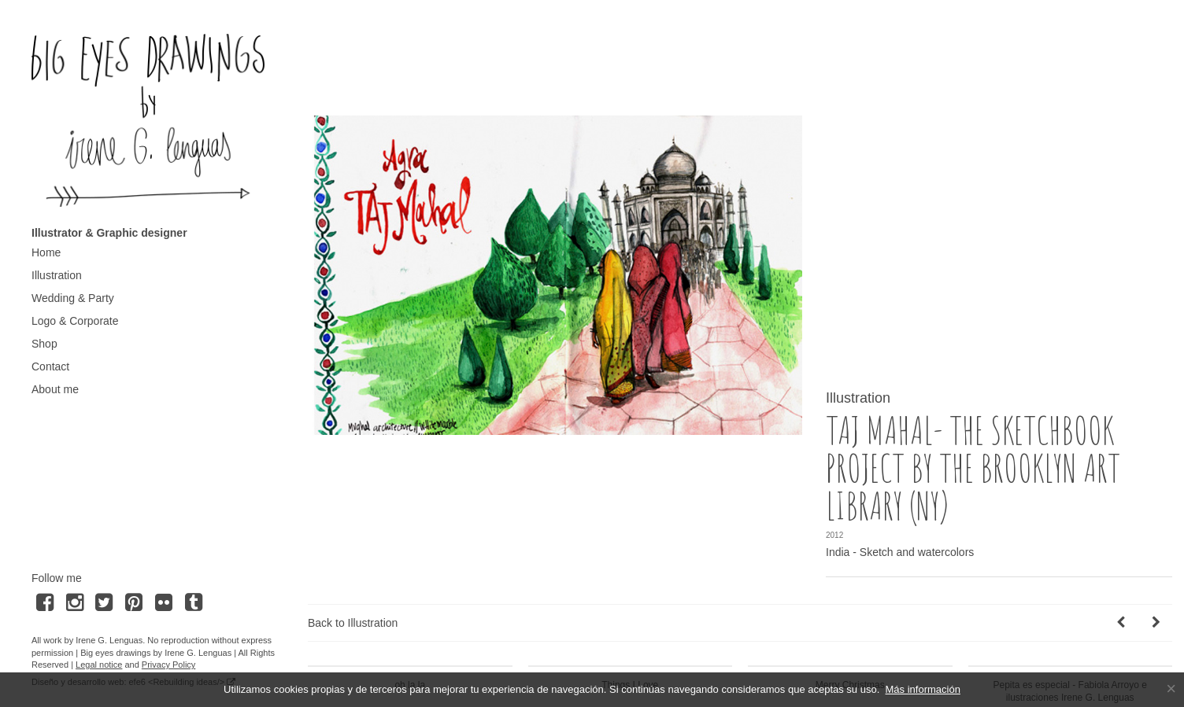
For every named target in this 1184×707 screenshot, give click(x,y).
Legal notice (99, 664)
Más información (923, 689)
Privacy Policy (168, 664)
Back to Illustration (353, 571)
